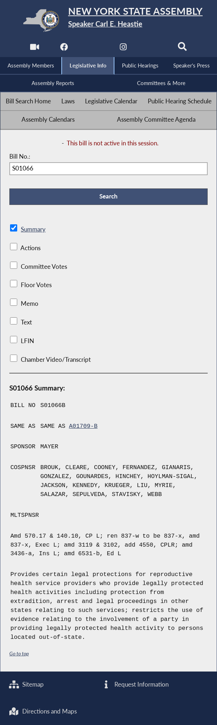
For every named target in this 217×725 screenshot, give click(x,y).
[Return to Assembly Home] (108, 20)
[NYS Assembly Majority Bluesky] (153, 49)
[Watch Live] (35, 49)
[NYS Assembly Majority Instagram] (123, 49)
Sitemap (26, 684)
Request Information (135, 684)
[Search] (182, 49)
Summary (33, 229)
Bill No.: (19, 156)
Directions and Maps (43, 711)
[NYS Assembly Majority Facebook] (64, 49)
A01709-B (83, 426)
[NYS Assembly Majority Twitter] (94, 49)
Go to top (19, 653)
